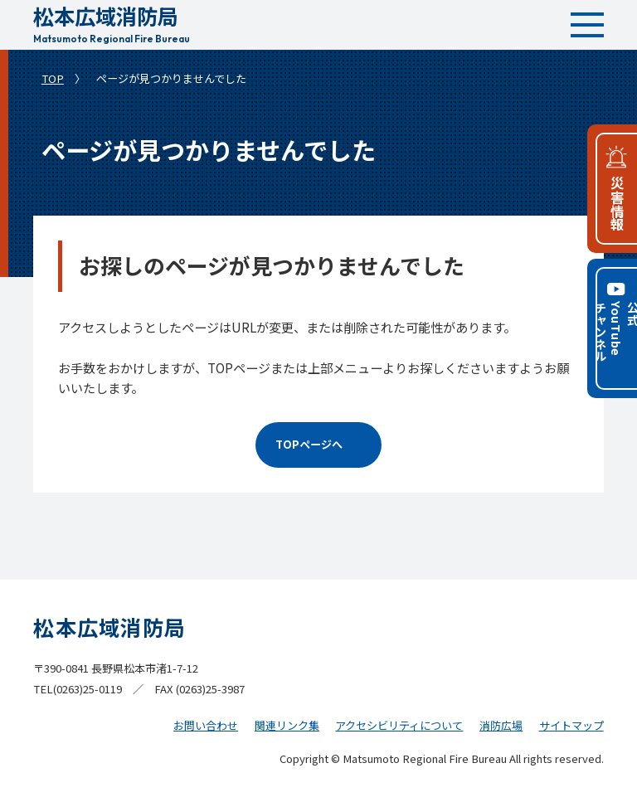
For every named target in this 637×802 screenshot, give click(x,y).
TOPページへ (309, 444)
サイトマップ (571, 725)
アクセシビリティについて (399, 725)
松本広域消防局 (111, 22)
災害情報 (617, 203)
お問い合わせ (205, 725)
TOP (52, 78)
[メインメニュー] (587, 25)
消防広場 (501, 725)
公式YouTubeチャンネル (614, 331)
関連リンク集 (287, 725)
